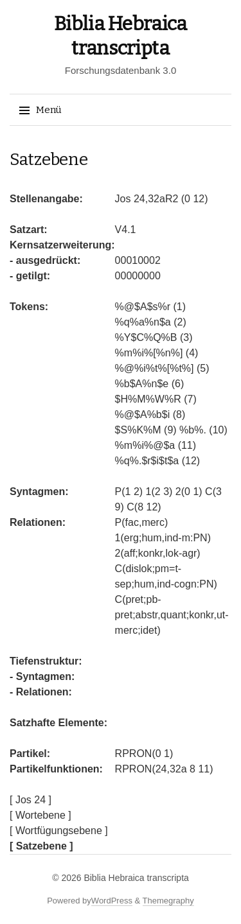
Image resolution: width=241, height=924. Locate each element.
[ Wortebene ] (40, 815)
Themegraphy (168, 900)
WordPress (111, 900)
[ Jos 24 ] (30, 799)
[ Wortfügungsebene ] (59, 830)
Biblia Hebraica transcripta (136, 878)
